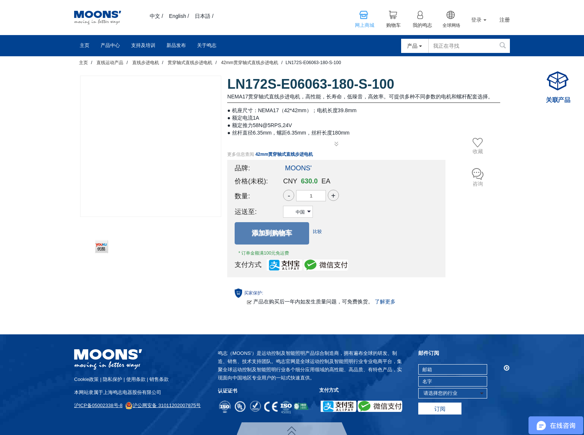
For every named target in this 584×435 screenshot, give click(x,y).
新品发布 (176, 45)
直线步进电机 (145, 62)
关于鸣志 (206, 45)
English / (179, 16)
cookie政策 (86, 379)
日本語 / (204, 16)
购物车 (393, 25)
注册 (504, 20)
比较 (317, 231)
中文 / (156, 16)
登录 (478, 20)
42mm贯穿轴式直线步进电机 (249, 62)
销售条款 (159, 379)
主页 (84, 45)
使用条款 (136, 379)
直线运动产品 (109, 62)
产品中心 (110, 45)
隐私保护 (112, 379)
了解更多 (385, 302)
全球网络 (451, 25)
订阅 (439, 409)
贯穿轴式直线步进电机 (190, 62)
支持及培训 (143, 45)
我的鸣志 (422, 25)
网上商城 (364, 25)
